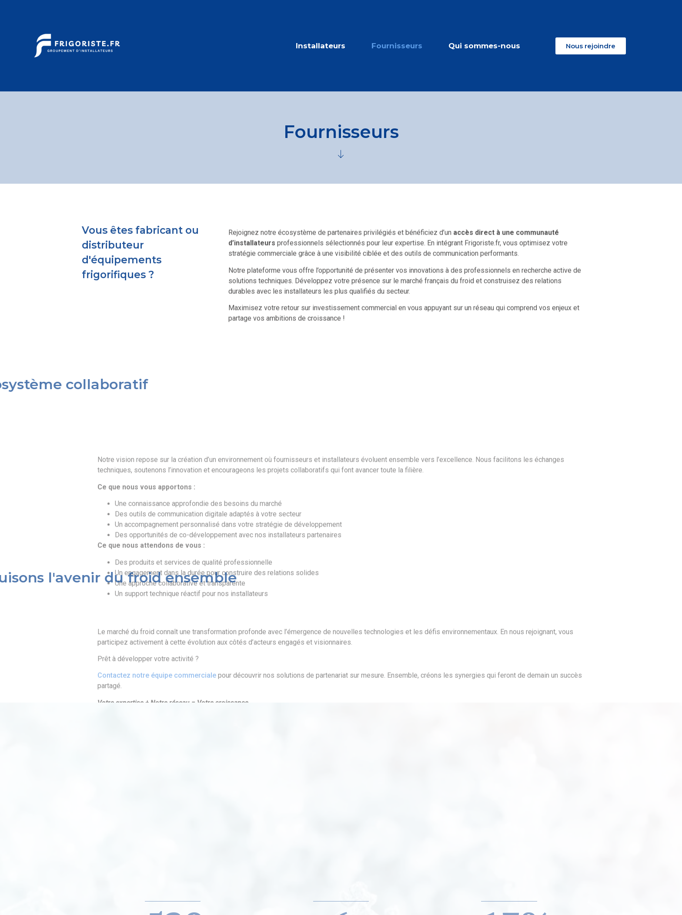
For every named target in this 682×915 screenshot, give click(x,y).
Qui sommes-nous (484, 45)
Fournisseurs (396, 45)
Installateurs (320, 45)
